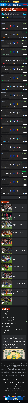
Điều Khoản (12, 379)
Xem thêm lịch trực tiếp (14, 197)
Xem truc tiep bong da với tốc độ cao (9, 323)
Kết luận (3, 332)
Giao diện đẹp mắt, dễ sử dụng (8, 319)
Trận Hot (9, 17)
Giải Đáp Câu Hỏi (14, 384)
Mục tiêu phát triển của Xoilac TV (8, 313)
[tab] (2, 14)
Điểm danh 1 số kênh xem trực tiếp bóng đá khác (11, 330)
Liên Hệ (23, 379)
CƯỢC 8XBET (16, 1)
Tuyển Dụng (12, 382)
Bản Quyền (6, 382)
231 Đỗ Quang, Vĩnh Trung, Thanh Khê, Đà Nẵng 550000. (15, 386)
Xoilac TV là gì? (5, 311)
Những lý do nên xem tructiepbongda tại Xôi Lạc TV (12, 329)
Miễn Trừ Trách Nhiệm (20, 382)
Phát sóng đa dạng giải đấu (7, 320)
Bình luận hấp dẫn (5, 324)
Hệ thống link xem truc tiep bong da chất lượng (11, 326)
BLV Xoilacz (16, 17)
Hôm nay (23, 17)
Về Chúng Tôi (5, 379)
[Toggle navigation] (26, 1)
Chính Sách (18, 379)
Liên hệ (3, 333)
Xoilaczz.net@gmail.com (15, 393)
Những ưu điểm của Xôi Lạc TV (8, 317)
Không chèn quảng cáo (6, 327)
